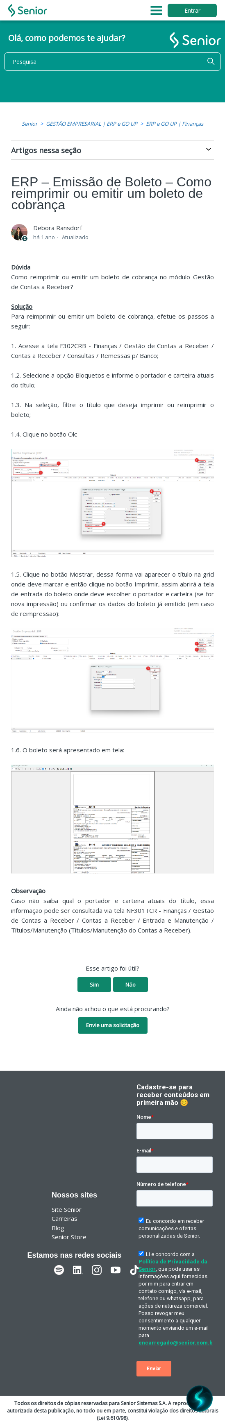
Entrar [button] (192, 10)
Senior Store (69, 1237)
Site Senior (67, 1209)
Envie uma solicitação (112, 1025)
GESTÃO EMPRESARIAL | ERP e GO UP (91, 123)
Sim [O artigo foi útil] (94, 984)
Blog (58, 1228)
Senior (29, 123)
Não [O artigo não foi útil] (130, 984)
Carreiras (64, 1218)
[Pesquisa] (112, 61)
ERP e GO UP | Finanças (174, 123)
